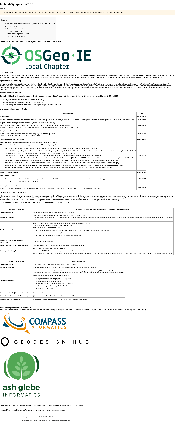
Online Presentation (34, 127)
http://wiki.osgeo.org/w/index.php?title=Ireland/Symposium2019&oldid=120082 (38, 410)
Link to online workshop (63, 179)
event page (48, 96)
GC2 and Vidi (31, 86)
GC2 (24, 179)
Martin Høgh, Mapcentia (41, 212)
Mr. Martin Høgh (5, 125)
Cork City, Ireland (132, 75)
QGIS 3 (131, 253)
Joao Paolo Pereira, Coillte (42, 264)
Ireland (3, 8)
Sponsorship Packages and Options (15, 405)
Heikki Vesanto (5, 134)
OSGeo (21, 75)
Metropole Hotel (91, 75)
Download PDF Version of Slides (73, 120)
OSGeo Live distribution (77, 196)
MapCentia (145, 84)
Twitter (66, 84)
